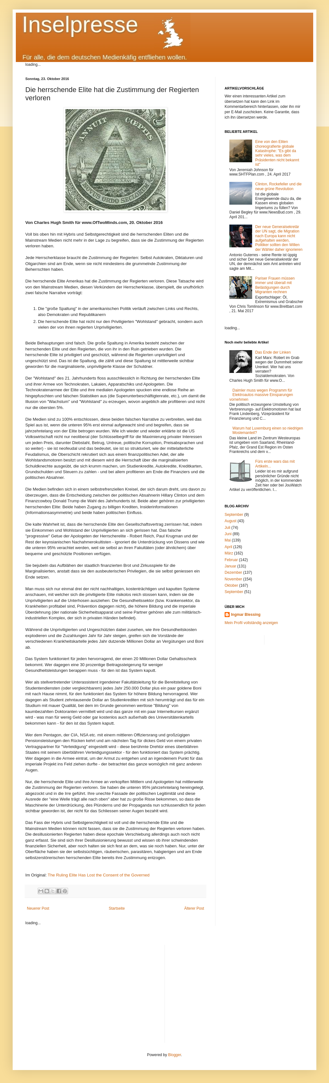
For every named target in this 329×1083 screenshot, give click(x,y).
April (228, 547)
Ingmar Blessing (245, 614)
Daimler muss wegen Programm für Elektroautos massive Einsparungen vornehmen (261, 395)
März (229, 553)
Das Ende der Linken (273, 352)
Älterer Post (194, 908)
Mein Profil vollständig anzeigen (251, 623)
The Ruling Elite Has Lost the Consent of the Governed (99, 875)
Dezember (233, 572)
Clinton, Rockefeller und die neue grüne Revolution (278, 186)
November (233, 579)
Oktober (231, 585)
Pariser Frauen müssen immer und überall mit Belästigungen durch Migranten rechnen (275, 285)
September (234, 514)
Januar (230, 566)
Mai (228, 540)
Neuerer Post (38, 908)
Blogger (174, 1055)
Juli (227, 527)
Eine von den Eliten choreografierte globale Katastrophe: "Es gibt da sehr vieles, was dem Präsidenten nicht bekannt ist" (277, 153)
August (230, 521)
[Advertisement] (237, 989)
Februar (231, 560)
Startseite (117, 908)
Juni (228, 534)
